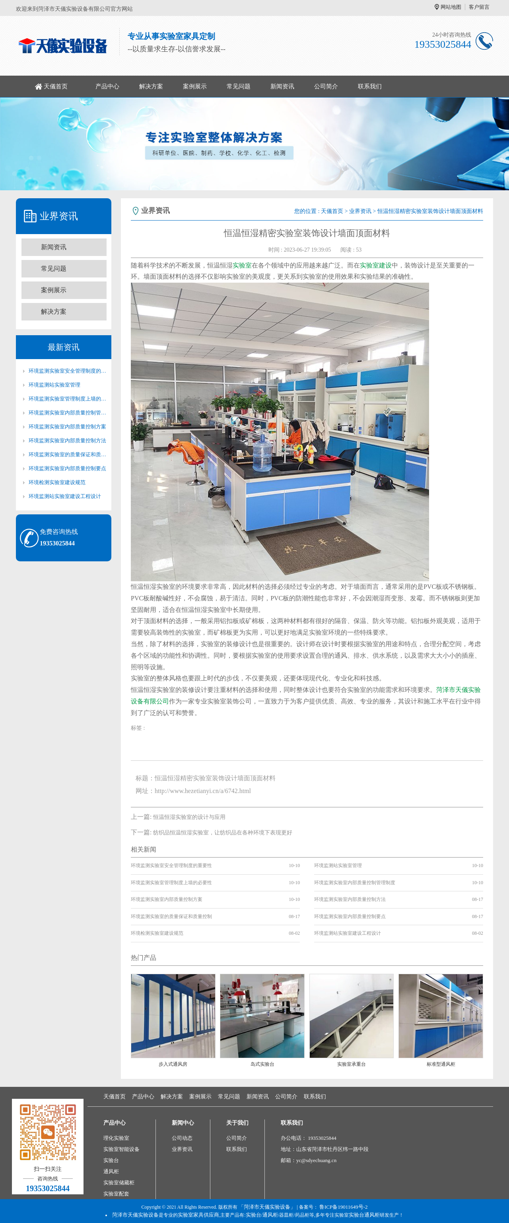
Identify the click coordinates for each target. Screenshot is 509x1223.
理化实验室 (116, 1138)
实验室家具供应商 (198, 1215)
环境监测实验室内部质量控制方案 (67, 427)
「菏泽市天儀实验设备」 (267, 1207)
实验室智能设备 (121, 1149)
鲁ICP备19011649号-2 (343, 1207)
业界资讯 (360, 211)
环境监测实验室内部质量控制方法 (67, 440)
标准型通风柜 (441, 1064)
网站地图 (451, 7)
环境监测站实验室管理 (54, 385)
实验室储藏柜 (118, 1183)
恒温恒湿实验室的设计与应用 (189, 817)
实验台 (111, 1160)
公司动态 (182, 1138)
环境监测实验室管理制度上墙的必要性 (68, 399)
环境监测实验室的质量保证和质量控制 (68, 454)
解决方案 (151, 86)
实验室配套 (116, 1194)
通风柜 (111, 1171)
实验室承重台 (351, 1064)
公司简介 (326, 86)
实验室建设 (376, 265)
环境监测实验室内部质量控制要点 (67, 468)
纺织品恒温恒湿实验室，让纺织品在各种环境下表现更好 (222, 833)
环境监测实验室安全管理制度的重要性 (68, 371)
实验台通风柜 (364, 1215)
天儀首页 (56, 86)
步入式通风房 (173, 1064)
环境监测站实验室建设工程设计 (65, 496)
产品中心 (107, 86)
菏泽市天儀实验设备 (135, 1215)
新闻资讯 (282, 86)
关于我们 (237, 1123)
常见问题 (239, 86)
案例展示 (195, 86)
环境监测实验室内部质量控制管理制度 (68, 413)
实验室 (242, 265)
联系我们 (370, 86)
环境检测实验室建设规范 (57, 482)
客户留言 (479, 7)
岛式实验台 (262, 1064)
